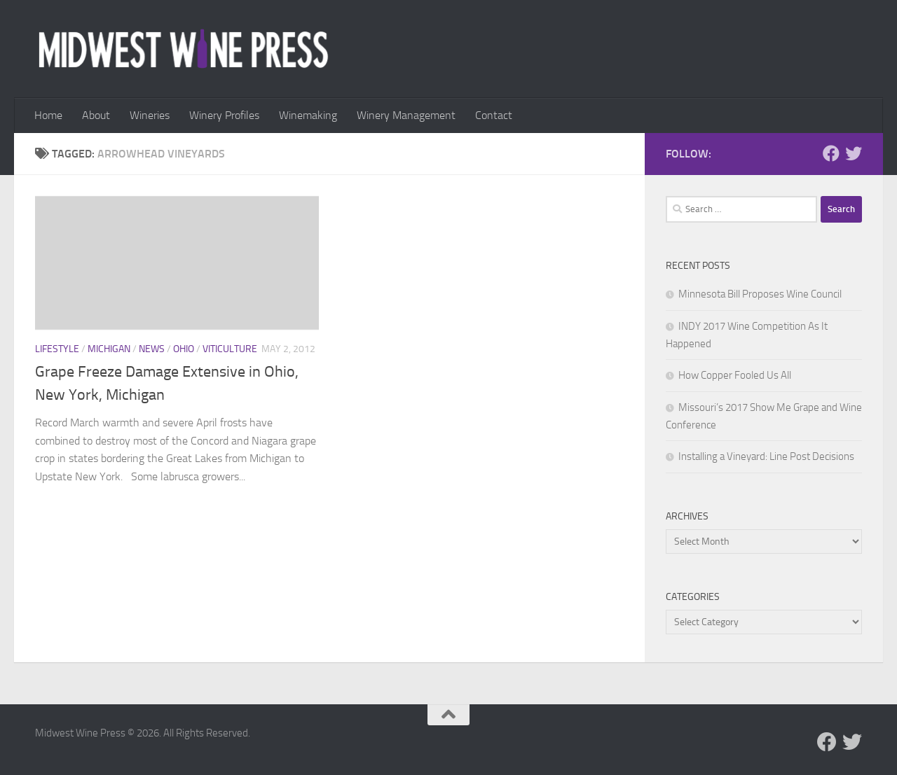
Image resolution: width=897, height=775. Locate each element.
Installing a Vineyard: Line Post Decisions (766, 456)
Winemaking (308, 115)
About (96, 115)
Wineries (150, 115)
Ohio (183, 349)
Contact (493, 115)
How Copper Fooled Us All (734, 375)
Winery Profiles (224, 115)
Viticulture (230, 349)
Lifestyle (57, 349)
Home (48, 115)
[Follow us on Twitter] (853, 153)
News (152, 349)
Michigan (109, 349)
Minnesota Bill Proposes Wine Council (760, 294)
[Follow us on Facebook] (831, 153)
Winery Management (406, 115)
